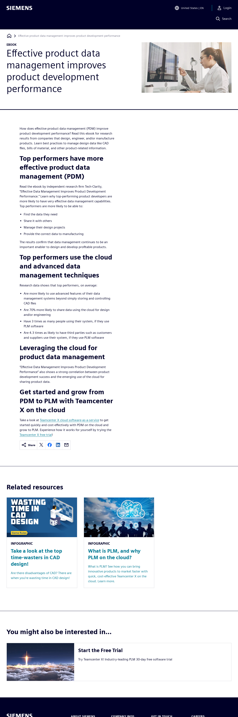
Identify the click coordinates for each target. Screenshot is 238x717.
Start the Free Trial (100, 650)
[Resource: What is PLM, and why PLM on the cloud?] (119, 542)
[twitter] (41, 445)
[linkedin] (58, 445)
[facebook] (50, 445)
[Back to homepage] (9, 35)
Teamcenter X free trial (36, 435)
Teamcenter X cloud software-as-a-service (69, 420)
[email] (66, 445)
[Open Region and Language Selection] (188, 9)
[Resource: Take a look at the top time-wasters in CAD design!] (42, 542)
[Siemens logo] (19, 9)
